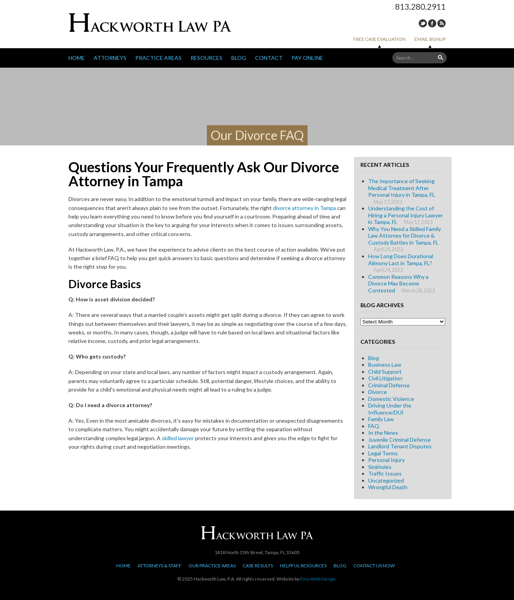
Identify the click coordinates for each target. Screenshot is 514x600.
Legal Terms (383, 453)
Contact (269, 57)
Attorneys (110, 57)
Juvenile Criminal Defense (399, 439)
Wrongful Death (387, 487)
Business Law (384, 364)
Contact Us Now (374, 566)
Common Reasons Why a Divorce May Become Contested (398, 283)
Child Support (385, 371)
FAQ (373, 426)
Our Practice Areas (212, 566)
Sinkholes (380, 467)
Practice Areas (158, 57)
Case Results (258, 566)
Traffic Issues (385, 473)
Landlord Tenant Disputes (400, 446)
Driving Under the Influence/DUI (389, 409)
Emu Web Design (318, 579)
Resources (206, 57)
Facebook (432, 23)
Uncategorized (386, 480)
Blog (238, 57)
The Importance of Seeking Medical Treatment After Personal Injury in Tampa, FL (401, 188)
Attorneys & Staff (160, 566)
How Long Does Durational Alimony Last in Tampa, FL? (400, 259)
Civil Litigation (385, 378)
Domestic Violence (391, 398)
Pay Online (307, 57)
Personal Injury (386, 460)
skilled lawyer (178, 438)
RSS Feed (441, 23)
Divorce (377, 391)
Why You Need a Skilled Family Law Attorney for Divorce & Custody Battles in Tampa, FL (404, 236)
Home (76, 57)
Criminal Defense (389, 385)
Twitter (423, 23)
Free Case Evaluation (379, 39)
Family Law (381, 419)
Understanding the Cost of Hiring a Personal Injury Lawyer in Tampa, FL (405, 215)
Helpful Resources (303, 566)
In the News (383, 432)
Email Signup (430, 39)
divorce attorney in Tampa (304, 208)
